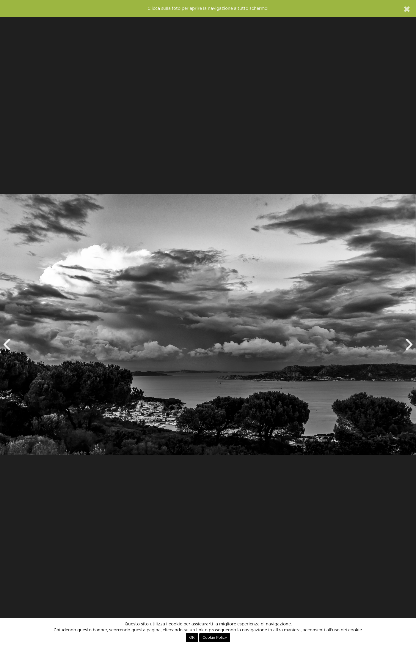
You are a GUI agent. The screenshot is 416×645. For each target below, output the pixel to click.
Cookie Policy (214, 637)
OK (192, 637)
